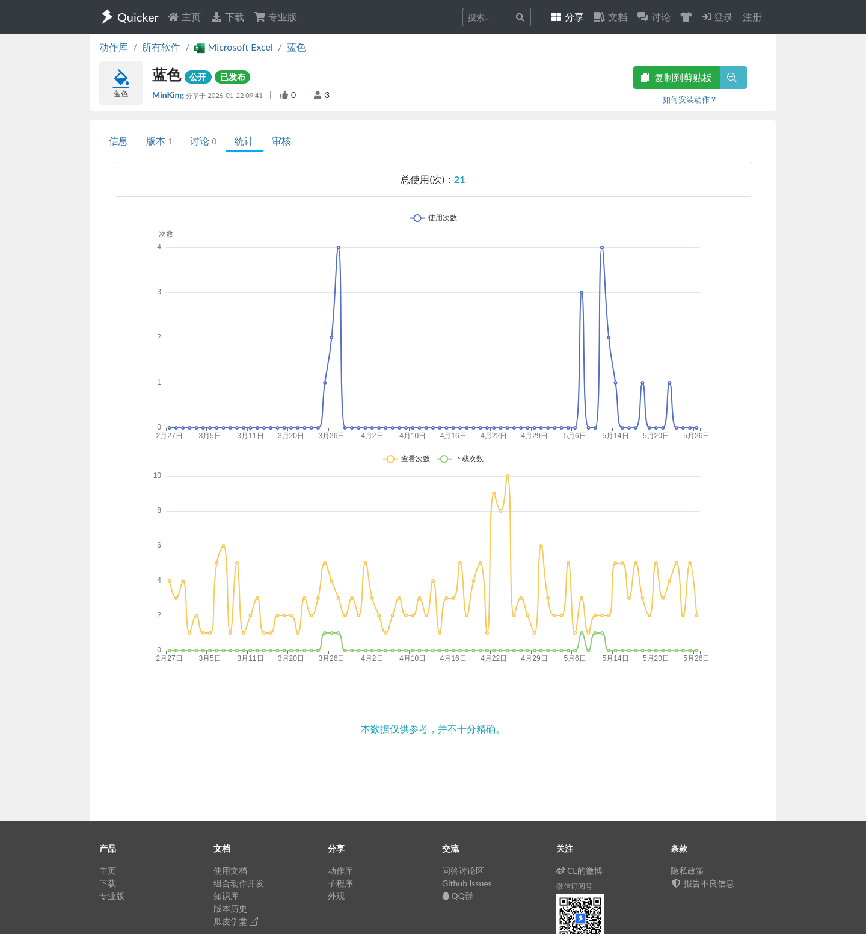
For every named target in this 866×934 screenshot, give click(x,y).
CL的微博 (579, 870)
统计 (244, 140)
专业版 (275, 16)
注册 (752, 16)
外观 (336, 896)
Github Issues (467, 883)
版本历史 (230, 908)
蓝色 (296, 46)
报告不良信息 (702, 883)
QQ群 (457, 896)
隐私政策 (687, 870)
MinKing (169, 95)
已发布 (232, 77)
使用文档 (230, 870)
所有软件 (161, 46)
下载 (227, 16)
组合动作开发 (238, 883)
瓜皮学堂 (235, 921)
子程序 (340, 883)
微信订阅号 (574, 886)
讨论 (203, 140)
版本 (159, 140)
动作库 (113, 46)
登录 (717, 16)
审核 (281, 140)
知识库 (226, 896)
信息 (118, 140)
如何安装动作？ (690, 99)
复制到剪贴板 (676, 77)
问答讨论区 (463, 870)
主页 (184, 16)
